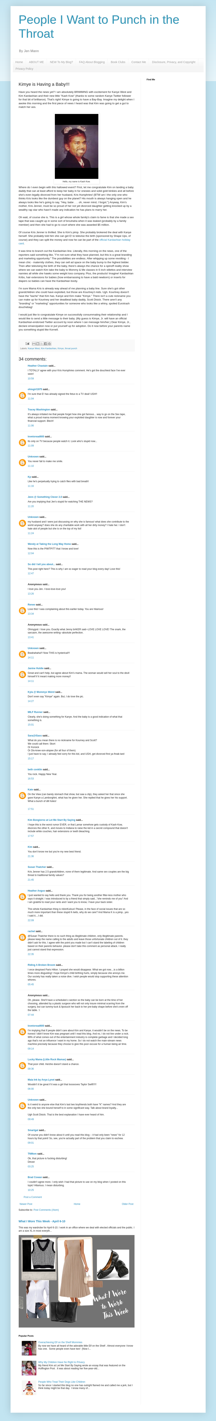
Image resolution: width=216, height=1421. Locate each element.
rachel (31, 931)
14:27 (31, 701)
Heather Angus (36, 890)
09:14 (31, 1048)
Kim (30, 847)
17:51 (31, 809)
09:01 (31, 1142)
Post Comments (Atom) (46, 1209)
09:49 (31, 1119)
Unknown (33, 456)
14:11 (31, 657)
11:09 (31, 445)
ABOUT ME (36, 62)
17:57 (31, 836)
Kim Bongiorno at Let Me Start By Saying (51, 820)
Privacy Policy (24, 68)
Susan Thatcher (37, 867)
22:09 (31, 920)
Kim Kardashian (48, 348)
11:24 (31, 533)
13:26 (31, 593)
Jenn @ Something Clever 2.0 (45, 497)
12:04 (31, 553)
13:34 (31, 613)
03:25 (31, 1166)
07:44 (31, 1014)
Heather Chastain (38, 365)
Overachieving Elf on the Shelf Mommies (60, 1342)
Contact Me (138, 62)
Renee (31, 604)
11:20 (31, 506)
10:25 (31, 1190)
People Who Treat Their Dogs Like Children (61, 1381)
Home (19, 62)
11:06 (31, 425)
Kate (30, 789)
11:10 (31, 466)
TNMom (32, 1153)
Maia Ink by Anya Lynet (41, 1079)
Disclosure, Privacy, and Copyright (173, 62)
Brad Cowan (35, 1177)
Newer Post (26, 1204)
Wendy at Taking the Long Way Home (49, 544)
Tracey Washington (39, 409)
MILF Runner (35, 712)
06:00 (31, 1088)
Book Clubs (118, 62)
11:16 (31, 486)
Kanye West (34, 348)
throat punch (71, 348)
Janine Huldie (36, 668)
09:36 (31, 1068)
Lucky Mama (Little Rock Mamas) (47, 1059)
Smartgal (33, 1130)
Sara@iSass (35, 735)
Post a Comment (33, 1197)
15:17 (31, 758)
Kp (29, 476)
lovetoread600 (36, 436)
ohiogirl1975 (35, 389)
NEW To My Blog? (61, 62)
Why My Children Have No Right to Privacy (61, 1362)
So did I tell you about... (41, 564)
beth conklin (35, 769)
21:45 (31, 879)
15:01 (31, 724)
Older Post (128, 1204)
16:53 (31, 778)
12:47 (31, 573)
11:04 (31, 398)
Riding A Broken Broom (41, 965)
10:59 (31, 378)
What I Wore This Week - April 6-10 (42, 1221)
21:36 (31, 856)
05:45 (31, 984)
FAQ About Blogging (92, 62)
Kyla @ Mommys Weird (41, 692)
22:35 (31, 954)
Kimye (61, 348)
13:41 (31, 637)
